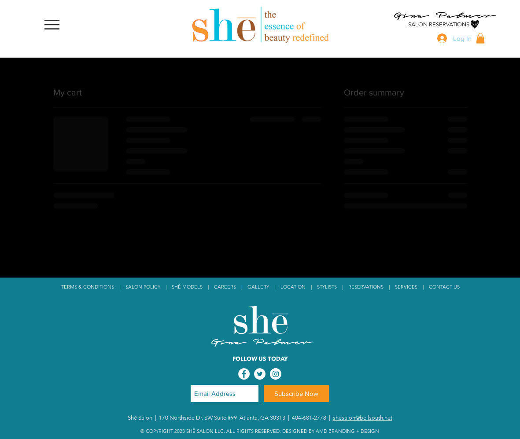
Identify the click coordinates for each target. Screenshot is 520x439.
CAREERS (225, 287)
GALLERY (258, 287)
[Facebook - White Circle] (244, 374)
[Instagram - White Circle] (275, 374)
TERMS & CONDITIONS (87, 287)
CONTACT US (444, 287)
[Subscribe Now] (296, 393)
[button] (52, 25)
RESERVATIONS (366, 287)
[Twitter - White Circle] (260, 374)
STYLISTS (327, 287)
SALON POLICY (143, 287)
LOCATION (294, 287)
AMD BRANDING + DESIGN (347, 431)
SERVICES (406, 287)
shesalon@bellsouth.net (362, 417)
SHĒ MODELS (187, 287)
